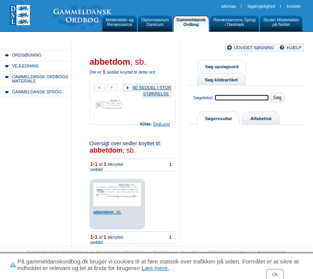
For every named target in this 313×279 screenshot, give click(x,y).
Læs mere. (155, 268)
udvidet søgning (254, 47)
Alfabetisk (261, 118)
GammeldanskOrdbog (191, 22)
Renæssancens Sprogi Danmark (234, 22)
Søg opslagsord (222, 66)
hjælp (294, 47)
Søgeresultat (218, 118)
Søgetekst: (203, 97)
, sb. (112, 150)
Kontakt (294, 6)
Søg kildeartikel (221, 80)
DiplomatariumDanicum (155, 22)
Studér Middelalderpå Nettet (281, 22)
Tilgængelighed (261, 6)
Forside (111, 48)
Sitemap (228, 6)
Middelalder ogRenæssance (120, 22)
